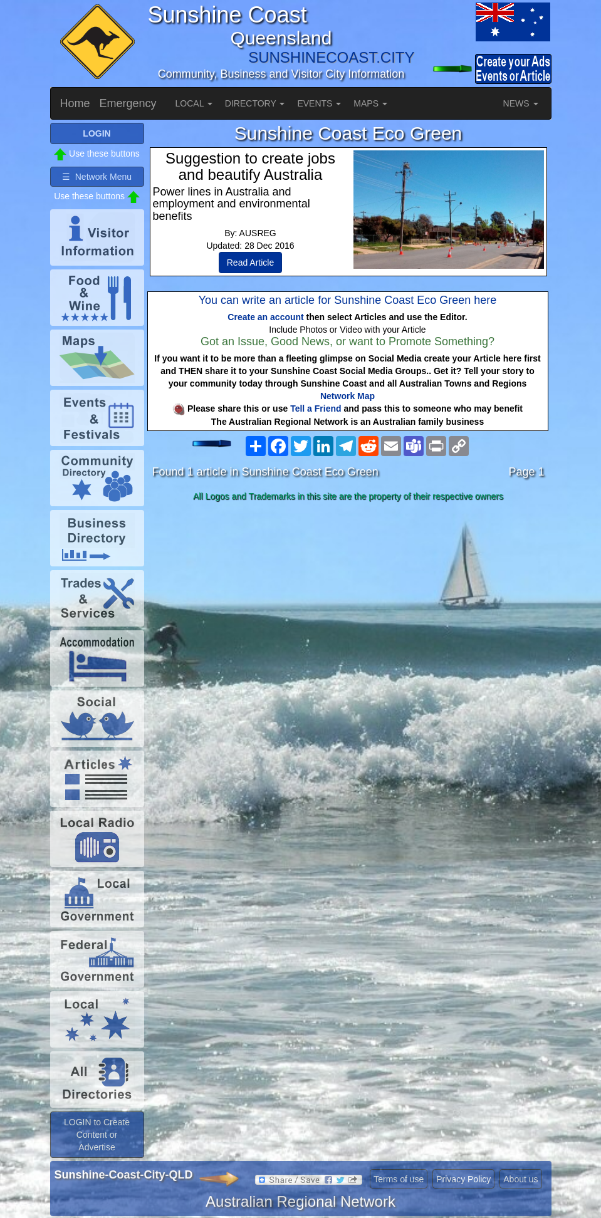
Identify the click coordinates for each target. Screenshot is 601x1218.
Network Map (347, 396)
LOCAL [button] (193, 103)
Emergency (128, 103)
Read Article (250, 263)
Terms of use (399, 1179)
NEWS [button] (520, 103)
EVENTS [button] (319, 103)
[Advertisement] (348, 605)
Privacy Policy (463, 1179)
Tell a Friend (315, 408)
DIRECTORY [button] (255, 103)
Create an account (265, 317)
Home (75, 103)
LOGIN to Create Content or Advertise (97, 1134)
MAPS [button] (370, 103)
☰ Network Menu (97, 177)
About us (520, 1179)
